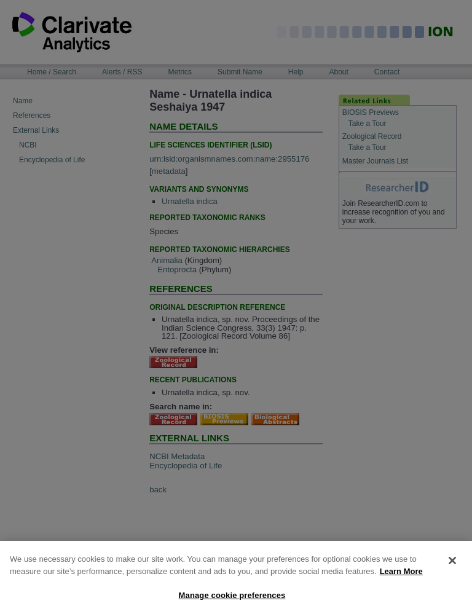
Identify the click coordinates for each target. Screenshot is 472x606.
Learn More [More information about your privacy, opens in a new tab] (401, 575)
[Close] (452, 564)
